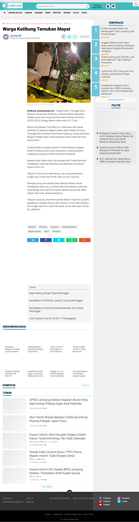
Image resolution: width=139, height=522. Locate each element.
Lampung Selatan (17, 13)
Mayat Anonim (55, 23)
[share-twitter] (69, 36)
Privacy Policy (90, 514)
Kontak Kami (57, 514)
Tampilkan (85, 385)
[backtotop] (69, 492)
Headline (30, 502)
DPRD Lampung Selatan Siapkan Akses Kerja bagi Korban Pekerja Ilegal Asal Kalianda (59, 404)
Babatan (9, 23)
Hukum (54, 13)
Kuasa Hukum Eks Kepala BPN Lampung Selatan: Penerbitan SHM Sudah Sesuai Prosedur (56, 474)
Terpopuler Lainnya (116, 97)
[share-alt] (33, 240)
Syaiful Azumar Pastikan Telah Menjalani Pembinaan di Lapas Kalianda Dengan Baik (114, 147)
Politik (85, 13)
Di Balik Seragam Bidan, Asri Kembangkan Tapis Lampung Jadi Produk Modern (119, 31)
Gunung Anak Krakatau (13, 502)
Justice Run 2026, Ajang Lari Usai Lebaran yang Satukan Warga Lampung (118, 72)
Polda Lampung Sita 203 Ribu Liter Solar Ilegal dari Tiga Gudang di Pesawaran (119, 59)
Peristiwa (64, 13)
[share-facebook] (63, 36)
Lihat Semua (46, 487)
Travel (95, 13)
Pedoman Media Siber (73, 514)
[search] (63, 6)
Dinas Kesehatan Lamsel (84, 498)
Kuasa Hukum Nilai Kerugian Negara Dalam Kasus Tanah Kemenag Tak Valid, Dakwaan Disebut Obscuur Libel (58, 439)
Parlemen (43, 13)
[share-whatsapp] (75, 36)
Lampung (32, 13)
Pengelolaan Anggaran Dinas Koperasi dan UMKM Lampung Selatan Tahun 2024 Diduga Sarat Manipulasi (119, 87)
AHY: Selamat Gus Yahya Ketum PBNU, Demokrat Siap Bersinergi (115, 157)
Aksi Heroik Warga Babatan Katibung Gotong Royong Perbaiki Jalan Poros (57, 419)
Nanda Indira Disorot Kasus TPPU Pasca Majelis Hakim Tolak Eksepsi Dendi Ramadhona (56, 456)
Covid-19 (30, 498)
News (65, 23)
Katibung (18, 23)
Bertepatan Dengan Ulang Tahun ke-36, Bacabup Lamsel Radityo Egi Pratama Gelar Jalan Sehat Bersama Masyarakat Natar (116, 134)
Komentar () (84, 36)
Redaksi (46, 514)
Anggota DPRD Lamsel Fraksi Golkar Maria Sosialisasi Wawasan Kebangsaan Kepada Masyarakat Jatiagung (119, 48)
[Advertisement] (13, 83)
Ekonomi (75, 13)
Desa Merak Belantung (59, 498)
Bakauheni (7, 498)
